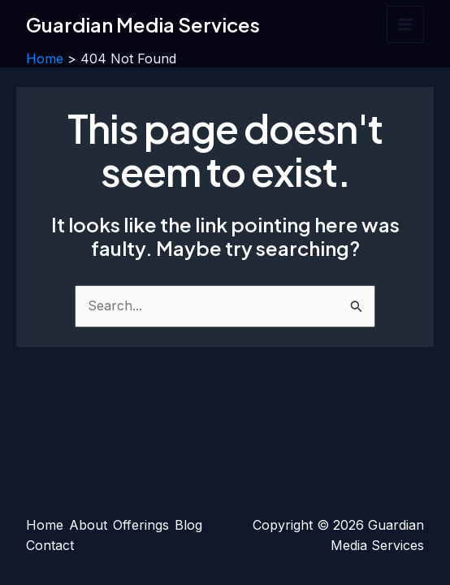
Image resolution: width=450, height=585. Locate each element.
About (88, 525)
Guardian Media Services (143, 24)
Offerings (141, 525)
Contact (50, 545)
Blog (188, 525)
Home (44, 525)
